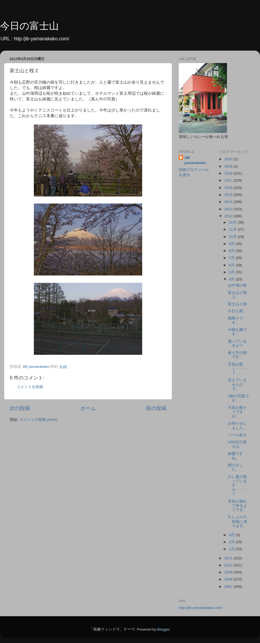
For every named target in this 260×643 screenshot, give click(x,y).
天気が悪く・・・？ (237, 368)
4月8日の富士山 (237, 444)
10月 (233, 237)
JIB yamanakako (195, 160)
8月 (232, 251)
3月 (232, 535)
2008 (228, 579)
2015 (228, 195)
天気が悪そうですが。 (237, 412)
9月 (232, 244)
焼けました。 (235, 467)
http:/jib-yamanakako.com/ (41, 38)
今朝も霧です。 (237, 332)
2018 (228, 173)
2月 (232, 542)
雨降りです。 (235, 320)
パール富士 (237, 435)
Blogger (163, 629)
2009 (228, 572)
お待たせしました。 (237, 425)
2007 (228, 587)
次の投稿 (19, 408)
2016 (228, 188)
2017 (228, 180)
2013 (228, 209)
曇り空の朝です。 (237, 355)
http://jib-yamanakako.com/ (200, 608)
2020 (228, 159)
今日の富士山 (29, 25)
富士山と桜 (237, 304)
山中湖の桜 (237, 285)
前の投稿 (156, 408)
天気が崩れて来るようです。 (237, 505)
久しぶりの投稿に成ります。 (237, 521)
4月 (232, 279)
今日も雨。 (237, 311)
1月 (232, 549)
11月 (233, 229)
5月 (232, 272)
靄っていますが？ (237, 343)
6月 (232, 265)
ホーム (88, 408)
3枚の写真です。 (238, 398)
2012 (228, 216)
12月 (233, 222)
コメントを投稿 (30, 387)
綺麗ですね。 (235, 456)
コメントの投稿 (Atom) (38, 420)
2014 (228, 202)
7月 (232, 258)
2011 (228, 558)
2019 (228, 166)
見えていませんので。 (237, 384)
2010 (228, 565)
